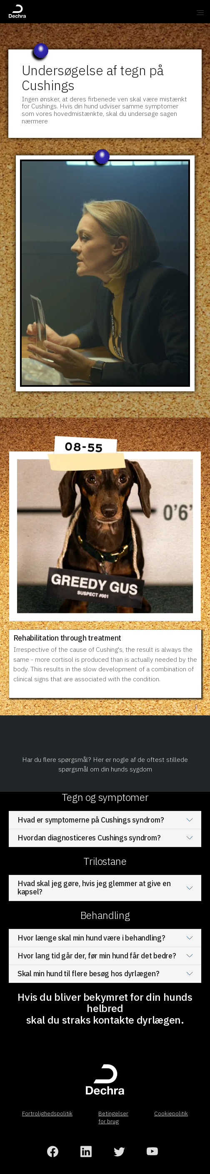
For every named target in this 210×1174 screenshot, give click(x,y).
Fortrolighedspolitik (47, 1113)
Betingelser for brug (113, 1117)
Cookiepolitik (171, 1113)
